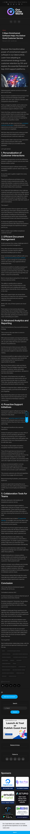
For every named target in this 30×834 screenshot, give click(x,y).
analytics (12, 660)
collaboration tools (20, 673)
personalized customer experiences (20, 654)
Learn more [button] (6, 827)
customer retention (6, 654)
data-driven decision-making (19, 669)
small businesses (22, 666)
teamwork (4, 676)
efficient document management (9, 666)
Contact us (24, 2)
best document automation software (15, 258)
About (19, 2)
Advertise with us (13, 2)
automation (19, 660)
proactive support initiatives (17, 418)
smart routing (5, 660)
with (5, 2)
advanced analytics (6, 669)
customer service (12, 676)
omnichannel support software (13, 650)
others (3, 650)
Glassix (14, 663)
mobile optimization (6, 663)
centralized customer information (20, 657)
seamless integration (6, 657)
